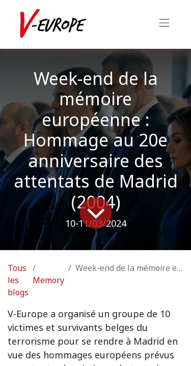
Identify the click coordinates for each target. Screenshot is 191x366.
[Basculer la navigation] (164, 24)
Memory (48, 280)
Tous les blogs (18, 280)
